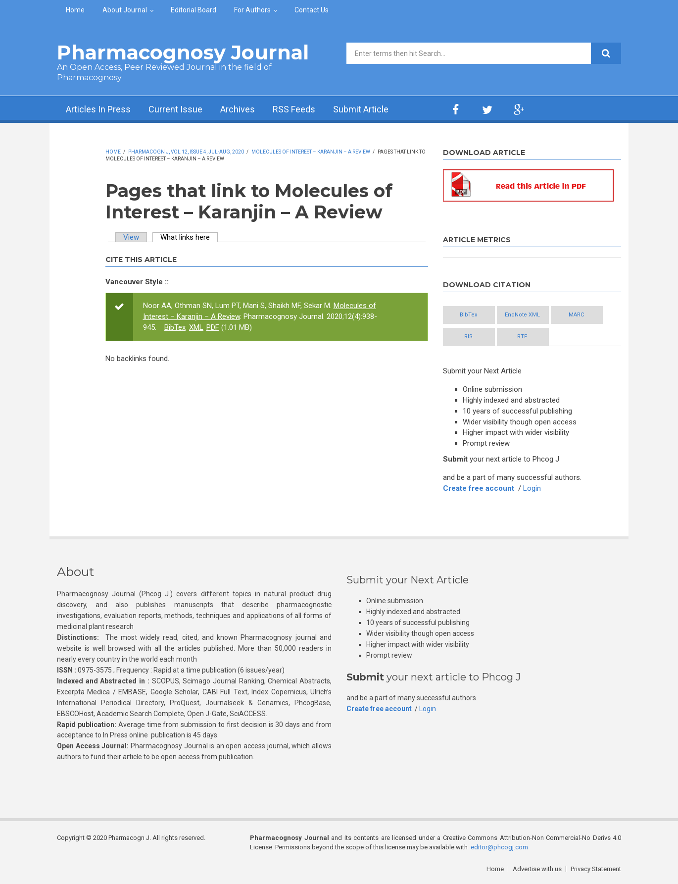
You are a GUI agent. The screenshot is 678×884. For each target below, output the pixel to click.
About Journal (124, 10)
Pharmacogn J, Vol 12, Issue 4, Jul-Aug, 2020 (186, 152)
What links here (189, 237)
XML (196, 327)
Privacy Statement (596, 869)
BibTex (175, 327)
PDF (212, 327)
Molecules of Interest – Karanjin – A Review (310, 152)
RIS (468, 336)
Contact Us (311, 10)
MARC (576, 315)
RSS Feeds (294, 109)
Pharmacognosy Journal (183, 52)
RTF (522, 336)
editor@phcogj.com (499, 847)
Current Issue (175, 109)
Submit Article (360, 109)
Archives (237, 109)
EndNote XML (522, 315)
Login (532, 488)
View (131, 237)
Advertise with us (537, 869)
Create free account (478, 488)
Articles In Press (98, 109)
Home (75, 10)
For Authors (252, 10)
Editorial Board (193, 10)
